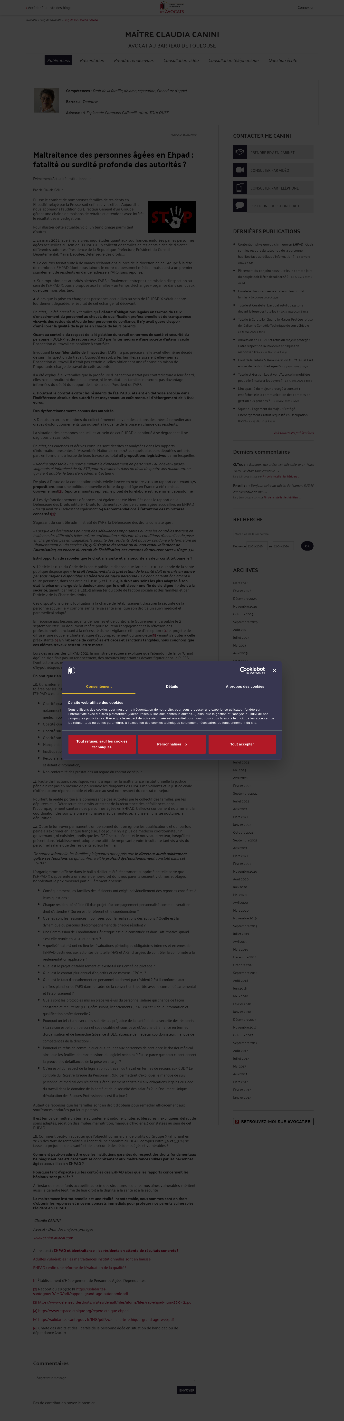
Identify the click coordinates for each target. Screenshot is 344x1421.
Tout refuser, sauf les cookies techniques (102, 744)
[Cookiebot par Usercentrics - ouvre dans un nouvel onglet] (243, 670)
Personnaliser (172, 744)
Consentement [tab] (99, 686)
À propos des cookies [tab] (245, 686)
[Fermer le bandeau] (274, 670)
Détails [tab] (172, 686)
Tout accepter (242, 744)
